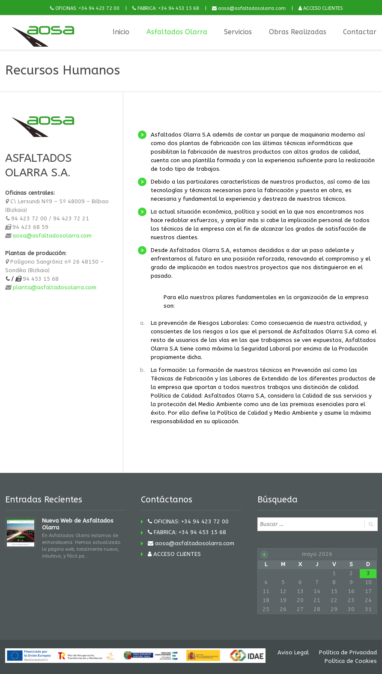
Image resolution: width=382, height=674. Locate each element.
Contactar (360, 32)
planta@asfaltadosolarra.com (54, 287)
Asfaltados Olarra (176, 32)
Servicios (238, 32)
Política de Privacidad (348, 652)
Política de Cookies (351, 661)
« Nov (264, 554)
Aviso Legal (293, 652)
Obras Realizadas (297, 32)
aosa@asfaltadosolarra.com (52, 235)
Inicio (120, 32)
